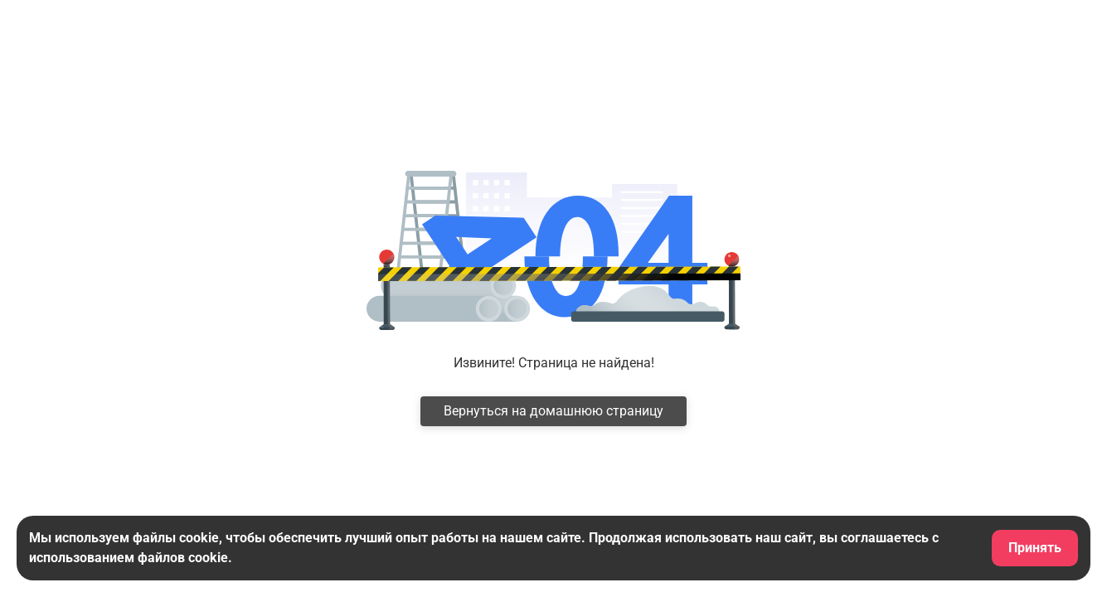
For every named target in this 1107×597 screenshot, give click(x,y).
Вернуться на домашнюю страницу (553, 411)
